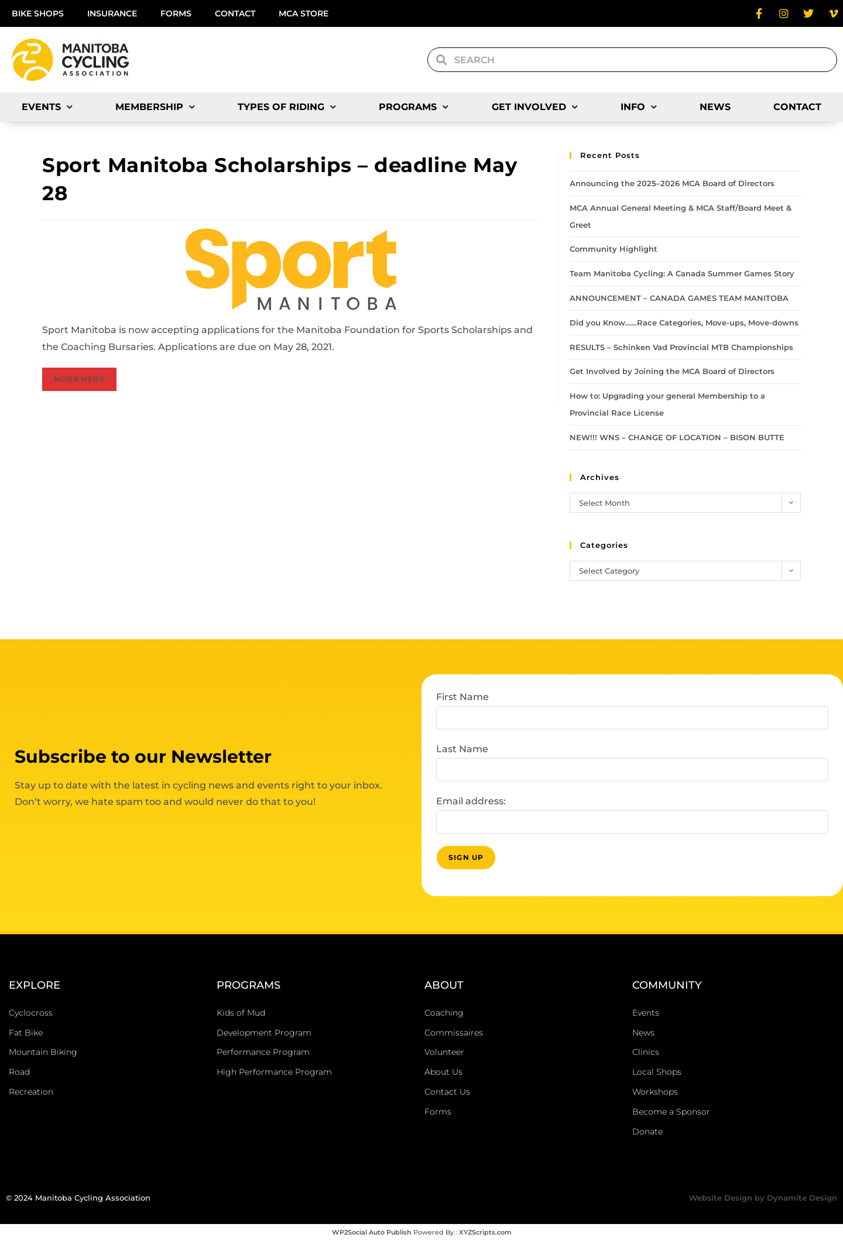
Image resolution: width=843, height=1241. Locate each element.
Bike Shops (38, 13)
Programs (413, 107)
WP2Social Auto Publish (372, 1232)
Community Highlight (613, 248)
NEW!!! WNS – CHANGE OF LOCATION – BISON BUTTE (677, 437)
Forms (175, 13)
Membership (155, 107)
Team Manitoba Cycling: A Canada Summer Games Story (682, 273)
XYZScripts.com (485, 1232)
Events (47, 107)
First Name (462, 696)
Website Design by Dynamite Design (763, 1197)
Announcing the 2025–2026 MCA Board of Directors (672, 183)
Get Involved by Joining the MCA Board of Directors (672, 371)
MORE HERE (79, 379)
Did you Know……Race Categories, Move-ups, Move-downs (684, 322)
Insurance (112, 13)
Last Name (462, 749)
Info (639, 107)
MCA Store (303, 13)
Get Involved (535, 107)
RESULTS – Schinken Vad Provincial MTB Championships (681, 347)
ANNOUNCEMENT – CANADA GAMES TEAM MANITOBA (679, 298)
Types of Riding (287, 107)
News (715, 106)
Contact (235, 13)
